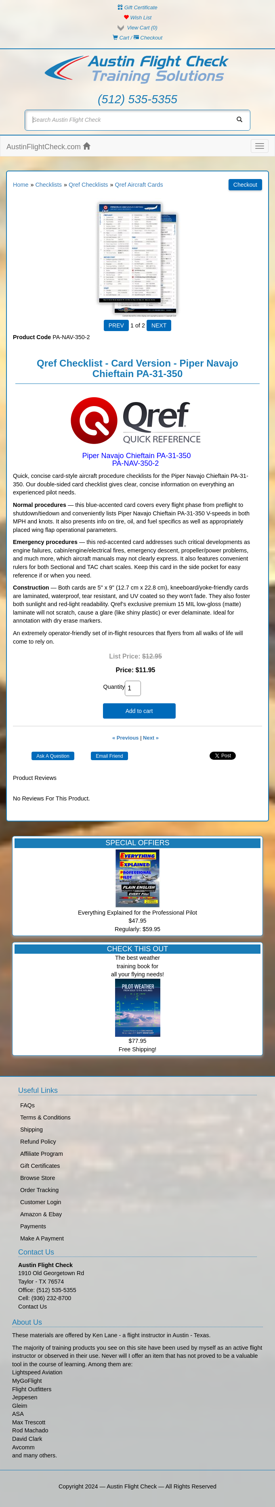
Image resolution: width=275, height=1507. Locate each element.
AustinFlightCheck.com (48, 146)
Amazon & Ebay (41, 1214)
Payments (33, 1226)
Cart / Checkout (137, 38)
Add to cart (139, 711)
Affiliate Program (41, 1154)
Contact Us (32, 1306)
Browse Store (37, 1178)
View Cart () (142, 28)
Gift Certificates (40, 1166)
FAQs (27, 1105)
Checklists (48, 184)
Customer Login (40, 1202)
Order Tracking (39, 1190)
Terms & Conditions (45, 1117)
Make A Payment (42, 1238)
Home (20, 184)
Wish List (137, 18)
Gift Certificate (137, 7)
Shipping (31, 1129)
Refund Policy (38, 1141)
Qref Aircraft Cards (139, 184)
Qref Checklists (88, 184)
